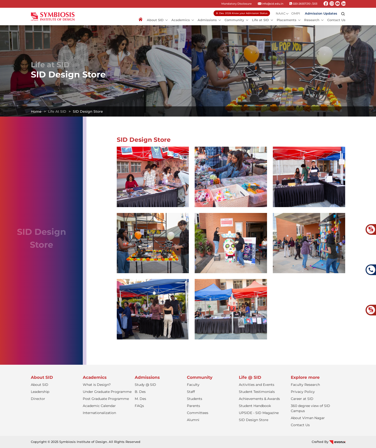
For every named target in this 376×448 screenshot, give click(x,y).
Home (36, 111)
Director (38, 399)
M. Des (140, 399)
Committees (197, 413)
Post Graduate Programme (106, 399)
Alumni (193, 420)
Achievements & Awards (259, 399)
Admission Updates (321, 13)
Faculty (193, 384)
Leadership (40, 391)
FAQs (139, 406)
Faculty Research (305, 384)
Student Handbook (255, 406)
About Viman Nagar (308, 418)
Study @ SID (145, 384)
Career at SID (302, 399)
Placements (286, 20)
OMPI (295, 13)
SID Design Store (253, 420)
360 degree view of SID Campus (310, 408)
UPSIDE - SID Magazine (259, 413)
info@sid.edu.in (270, 3)
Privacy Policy (303, 391)
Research (311, 20)
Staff (191, 391)
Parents (193, 406)
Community (234, 20)
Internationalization (99, 413)
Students (194, 399)
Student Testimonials (257, 391)
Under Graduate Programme (107, 391)
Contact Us (336, 20)
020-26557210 (299, 3)
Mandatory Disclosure (236, 3)
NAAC (280, 13)
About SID (155, 20)
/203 (314, 3)
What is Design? (97, 384)
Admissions (207, 20)
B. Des (140, 391)
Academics (180, 20)
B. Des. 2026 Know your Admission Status (241, 13)
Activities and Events (256, 384)
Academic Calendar (99, 406)
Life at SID (260, 20)
